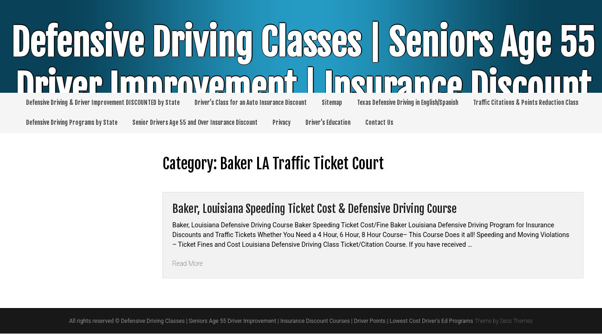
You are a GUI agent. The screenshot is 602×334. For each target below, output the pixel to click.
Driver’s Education (327, 122)
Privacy (281, 122)
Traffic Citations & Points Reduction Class (525, 102)
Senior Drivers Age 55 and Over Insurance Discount (195, 122)
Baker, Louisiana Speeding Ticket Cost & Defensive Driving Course (314, 209)
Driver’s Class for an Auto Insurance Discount (250, 102)
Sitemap (332, 102)
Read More (187, 263)
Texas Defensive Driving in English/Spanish (407, 102)
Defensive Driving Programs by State (71, 122)
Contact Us (379, 122)
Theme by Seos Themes (503, 321)
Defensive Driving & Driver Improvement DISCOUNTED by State (103, 102)
